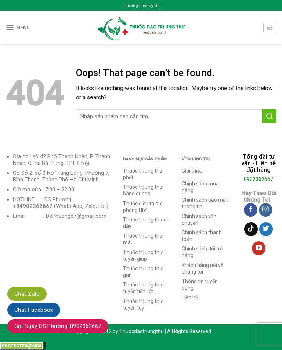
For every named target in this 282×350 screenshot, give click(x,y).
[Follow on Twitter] (266, 229)
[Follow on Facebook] (250, 210)
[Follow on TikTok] (251, 229)
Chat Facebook (33, 310)
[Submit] (269, 116)
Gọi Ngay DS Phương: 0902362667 (57, 326)
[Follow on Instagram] (265, 210)
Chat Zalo (27, 294)
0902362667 (258, 179)
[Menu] (18, 27)
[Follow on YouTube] (258, 248)
